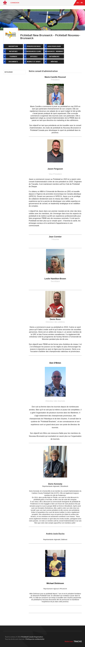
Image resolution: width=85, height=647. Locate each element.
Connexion (14, 3)
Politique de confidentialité (35, 639)
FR (82, 3)
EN (78, 3)
